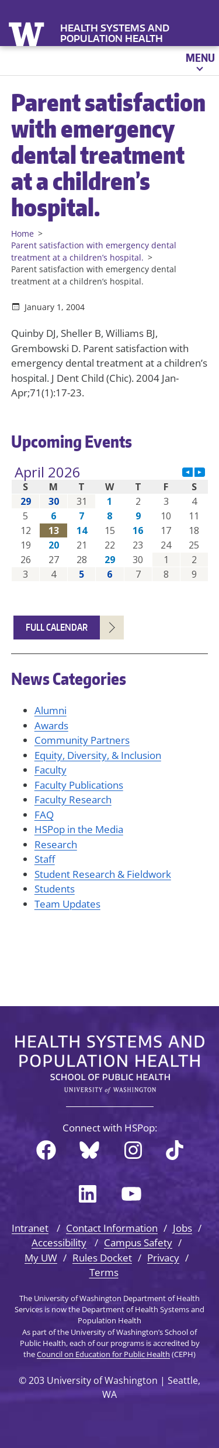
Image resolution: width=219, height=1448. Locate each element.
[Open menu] (199, 60)
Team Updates (67, 904)
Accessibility (59, 1242)
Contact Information (112, 1228)
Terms (104, 1272)
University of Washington (28, 33)
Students (54, 888)
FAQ (44, 814)
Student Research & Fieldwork (102, 874)
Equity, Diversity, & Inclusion (97, 755)
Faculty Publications (78, 785)
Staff (44, 859)
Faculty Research (73, 799)
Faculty (50, 769)
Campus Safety (138, 1242)
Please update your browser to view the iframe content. (109, 523)
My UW (41, 1257)
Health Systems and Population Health (114, 33)
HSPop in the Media (78, 829)
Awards (51, 725)
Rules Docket (102, 1257)
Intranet (30, 1228)
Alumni (50, 710)
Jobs (182, 1228)
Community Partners (82, 740)
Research (55, 844)
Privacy (163, 1257)
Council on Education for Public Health (103, 1354)
